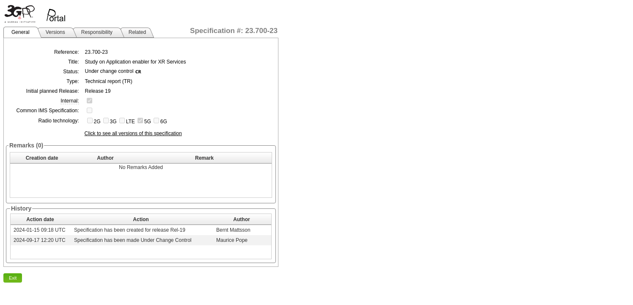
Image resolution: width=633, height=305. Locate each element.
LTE (130, 122)
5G (147, 122)
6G (163, 122)
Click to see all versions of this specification (133, 133)
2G (97, 122)
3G (113, 122)
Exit (13, 277)
